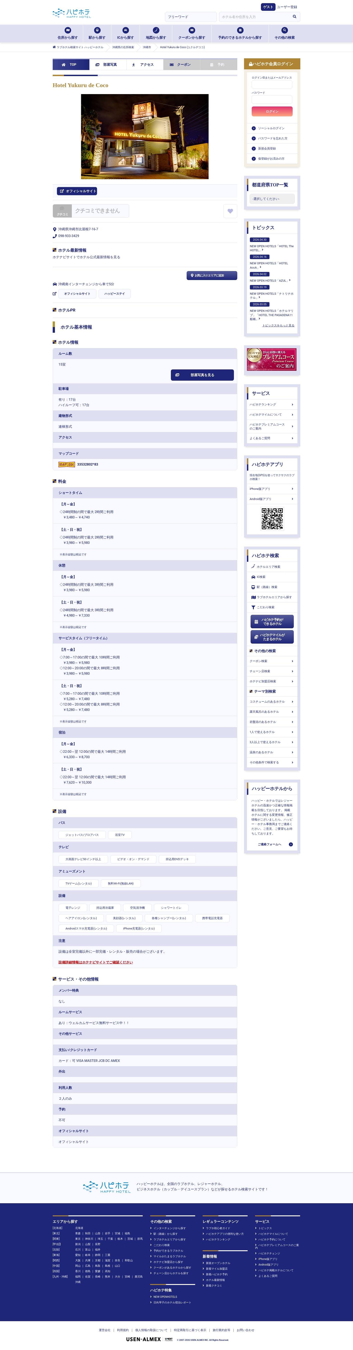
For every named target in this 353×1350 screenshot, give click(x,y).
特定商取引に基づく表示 (190, 1330)
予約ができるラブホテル (166, 1250)
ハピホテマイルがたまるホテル (269, 637)
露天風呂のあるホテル (272, 711)
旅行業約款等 (221, 1330)
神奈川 (89, 1238)
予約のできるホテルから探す (240, 33)
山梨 (88, 1244)
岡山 (78, 1265)
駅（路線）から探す (164, 1233)
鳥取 (97, 1265)
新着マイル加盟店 (215, 1268)
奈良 (117, 1260)
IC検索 (258, 577)
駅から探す (97, 33)
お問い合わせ (245, 1330)
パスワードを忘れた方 (272, 138)
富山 (88, 1249)
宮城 (117, 1233)
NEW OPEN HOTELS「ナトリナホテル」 (272, 292)
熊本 (107, 1276)
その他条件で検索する (272, 762)
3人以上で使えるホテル (272, 742)
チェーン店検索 (272, 671)
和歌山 (129, 1260)
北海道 (79, 1228)
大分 (117, 1276)
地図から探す (156, 33)
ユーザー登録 (287, 7)
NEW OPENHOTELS (163, 1296)
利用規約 (123, 1330)
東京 (78, 1238)
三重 (107, 1255)
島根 (107, 1265)
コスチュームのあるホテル (272, 701)
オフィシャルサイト (77, 293)
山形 (97, 1233)
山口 (117, 1265)
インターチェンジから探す (168, 1228)
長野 (97, 1244)
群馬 (140, 1238)
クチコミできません (97, 210)
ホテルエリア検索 (265, 567)
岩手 (107, 1233)
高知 (107, 1271)
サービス (261, 393)
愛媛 (97, 1271)
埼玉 (100, 1238)
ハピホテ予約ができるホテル (268, 622)
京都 (97, 1260)
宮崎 (127, 1276)
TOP (69, 65)
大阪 (78, 1260)
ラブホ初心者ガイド (216, 1228)
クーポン (180, 65)
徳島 (88, 1271)
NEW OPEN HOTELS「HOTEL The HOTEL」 (272, 244)
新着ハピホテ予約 (215, 1274)
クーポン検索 (272, 661)
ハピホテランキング (272, 404)
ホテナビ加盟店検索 (272, 681)
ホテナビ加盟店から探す (166, 1262)
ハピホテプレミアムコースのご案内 (272, 426)
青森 (78, 1233)
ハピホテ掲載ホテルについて (274, 1270)
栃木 (120, 1238)
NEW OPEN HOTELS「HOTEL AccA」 (269, 262)
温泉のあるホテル (272, 752)
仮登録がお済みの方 (271, 158)
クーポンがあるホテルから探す (170, 1267)
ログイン (272, 111)
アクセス (143, 65)
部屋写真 (106, 65)
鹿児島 (139, 1276)
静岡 (97, 1255)
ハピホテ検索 (265, 555)
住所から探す (68, 33)
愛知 (78, 1255)
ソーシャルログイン (271, 128)
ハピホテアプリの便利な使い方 (223, 1233)
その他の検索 (284, 33)
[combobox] (254, 17)
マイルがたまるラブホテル (168, 1256)
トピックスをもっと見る (278, 325)
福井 (97, 1249)
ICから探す (125, 33)
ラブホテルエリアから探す (271, 597)
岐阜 (88, 1255)
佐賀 (88, 1276)
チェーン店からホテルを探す (169, 1273)
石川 (78, 1249)
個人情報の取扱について (151, 1330)
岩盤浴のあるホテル (272, 722)
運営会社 (105, 1330)
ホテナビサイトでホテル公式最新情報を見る (86, 257)
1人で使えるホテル (272, 732)
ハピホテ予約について (270, 1239)
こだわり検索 (262, 607)
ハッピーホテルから (272, 788)
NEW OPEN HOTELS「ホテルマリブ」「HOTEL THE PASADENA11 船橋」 (272, 311)
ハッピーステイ (114, 293)
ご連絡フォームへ (269, 844)
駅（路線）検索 (264, 587)
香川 (78, 1271)
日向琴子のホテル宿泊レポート (170, 1302)
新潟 (78, 1244)
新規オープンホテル (216, 1263)
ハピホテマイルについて (272, 414)
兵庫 (88, 1260)
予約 (217, 65)
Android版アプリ (272, 499)
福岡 (78, 1276)
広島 (88, 1265)
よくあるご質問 (272, 438)
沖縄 (78, 1282)
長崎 (97, 1276)
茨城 (130, 1238)
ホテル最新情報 (214, 1280)
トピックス (263, 227)
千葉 (110, 1238)
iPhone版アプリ (272, 489)
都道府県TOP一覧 (270, 184)
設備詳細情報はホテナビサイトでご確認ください (96, 962)
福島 (127, 1233)
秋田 (88, 1233)
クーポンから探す (191, 33)
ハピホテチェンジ (267, 1253)
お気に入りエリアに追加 (207, 275)
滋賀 (107, 1260)
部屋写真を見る (194, 375)
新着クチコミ (212, 1285)
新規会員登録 (267, 148)
